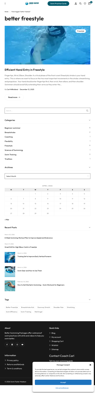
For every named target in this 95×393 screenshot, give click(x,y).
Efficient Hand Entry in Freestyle (25, 69)
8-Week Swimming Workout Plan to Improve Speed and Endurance (29, 238)
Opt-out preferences (62, 388)
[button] (90, 365)
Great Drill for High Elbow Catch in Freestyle (21, 247)
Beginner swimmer (13, 128)
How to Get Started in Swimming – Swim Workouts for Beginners (40, 285)
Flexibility (9, 141)
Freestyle (80, 31)
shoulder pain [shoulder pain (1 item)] (59, 307)
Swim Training (10, 154)
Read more (12, 97)
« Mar (7, 219)
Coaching (9, 137)
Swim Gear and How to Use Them (29, 271)
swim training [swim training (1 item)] (26, 312)
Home (6, 11)
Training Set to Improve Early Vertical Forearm (34, 256)
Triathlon (8, 159)
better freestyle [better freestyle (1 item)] (12, 307)
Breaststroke (10, 132)
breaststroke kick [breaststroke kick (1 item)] (27, 307)
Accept (63, 382)
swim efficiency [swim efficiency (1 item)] (11, 312)
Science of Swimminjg (14, 150)
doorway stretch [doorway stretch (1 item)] (44, 307)
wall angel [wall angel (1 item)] (38, 312)
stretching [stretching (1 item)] (71, 307)
